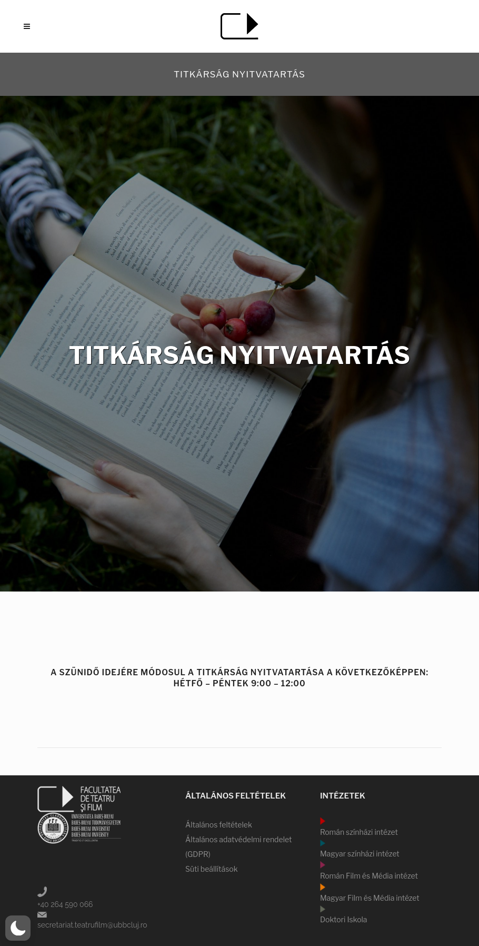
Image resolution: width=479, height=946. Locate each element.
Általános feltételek (218, 824)
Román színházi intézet (359, 831)
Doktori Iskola (343, 919)
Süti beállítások (211, 868)
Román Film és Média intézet (369, 875)
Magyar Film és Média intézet (370, 897)
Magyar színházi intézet (360, 853)
